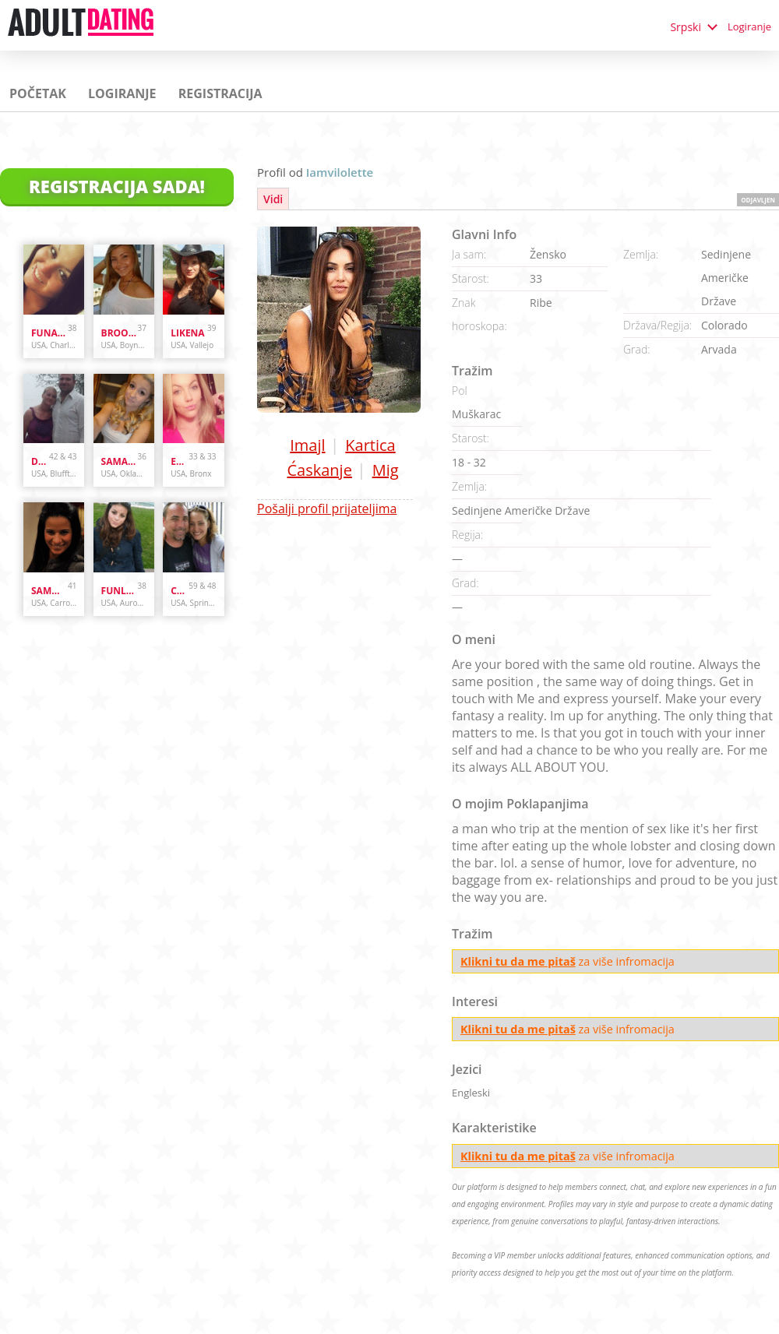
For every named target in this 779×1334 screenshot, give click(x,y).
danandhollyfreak (40, 461)
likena (187, 333)
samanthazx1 (119, 461)
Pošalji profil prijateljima (327, 508)
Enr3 (180, 461)
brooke (119, 333)
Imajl (307, 445)
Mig (385, 469)
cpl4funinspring (180, 590)
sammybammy (49, 590)
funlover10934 (119, 590)
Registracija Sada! (117, 186)
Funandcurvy (49, 333)
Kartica (370, 445)
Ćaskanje (319, 469)
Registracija (220, 93)
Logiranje (749, 26)
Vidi (273, 199)
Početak (37, 93)
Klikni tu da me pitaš (518, 961)
